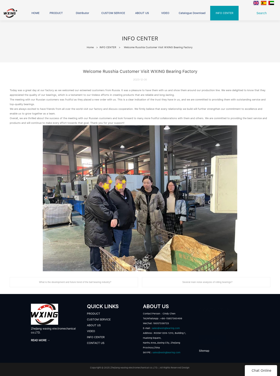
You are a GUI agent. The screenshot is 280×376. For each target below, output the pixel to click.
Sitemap (204, 350)
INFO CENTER (108, 47)
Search (262, 13)
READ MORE (212, 337)
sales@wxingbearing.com (166, 328)
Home (90, 47)
